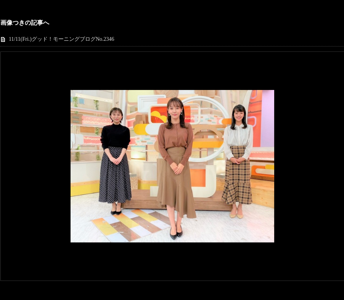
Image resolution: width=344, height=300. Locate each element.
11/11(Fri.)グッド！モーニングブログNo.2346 (61, 39)
